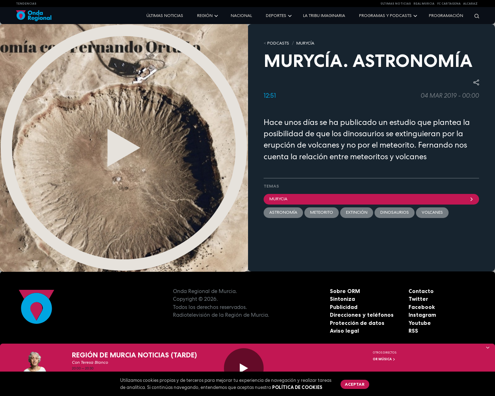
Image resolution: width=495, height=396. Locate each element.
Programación (446, 15)
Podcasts (278, 43)
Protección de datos (357, 323)
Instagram (422, 314)
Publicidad (344, 307)
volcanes (432, 212)
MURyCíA (305, 43)
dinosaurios (394, 212)
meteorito (321, 212)
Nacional (241, 15)
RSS (413, 330)
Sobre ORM (345, 291)
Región (205, 15)
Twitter (418, 298)
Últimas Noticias (396, 3)
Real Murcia (424, 3)
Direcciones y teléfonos (362, 314)
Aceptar (355, 384)
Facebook (422, 307)
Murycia (371, 199)
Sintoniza (342, 298)
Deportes (276, 15)
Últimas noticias (164, 15)
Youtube (420, 323)
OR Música (384, 359)
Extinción (356, 212)
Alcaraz (470, 3)
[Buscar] (474, 16)
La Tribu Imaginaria (324, 15)
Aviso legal (344, 330)
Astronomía (283, 212)
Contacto (421, 291)
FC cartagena (449, 3)
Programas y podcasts (385, 15)
